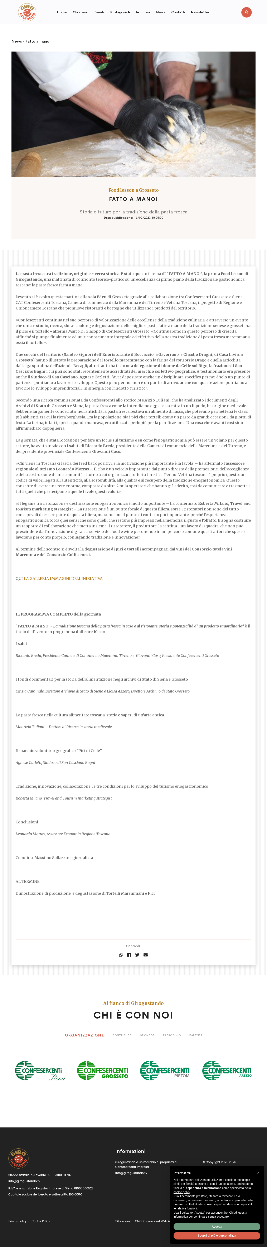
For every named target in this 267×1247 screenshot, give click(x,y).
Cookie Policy (40, 1221)
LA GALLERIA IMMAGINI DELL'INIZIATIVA (63, 587)
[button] (258, 1172)
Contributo (122, 1035)
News (16, 41)
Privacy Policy (17, 1221)
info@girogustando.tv (24, 1181)
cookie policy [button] (182, 1192)
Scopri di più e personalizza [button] (217, 1235)
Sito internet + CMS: (146, 1221)
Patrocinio (172, 1035)
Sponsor (147, 1035)
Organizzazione (84, 1035)
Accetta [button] (217, 1226)
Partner (195, 1035)
